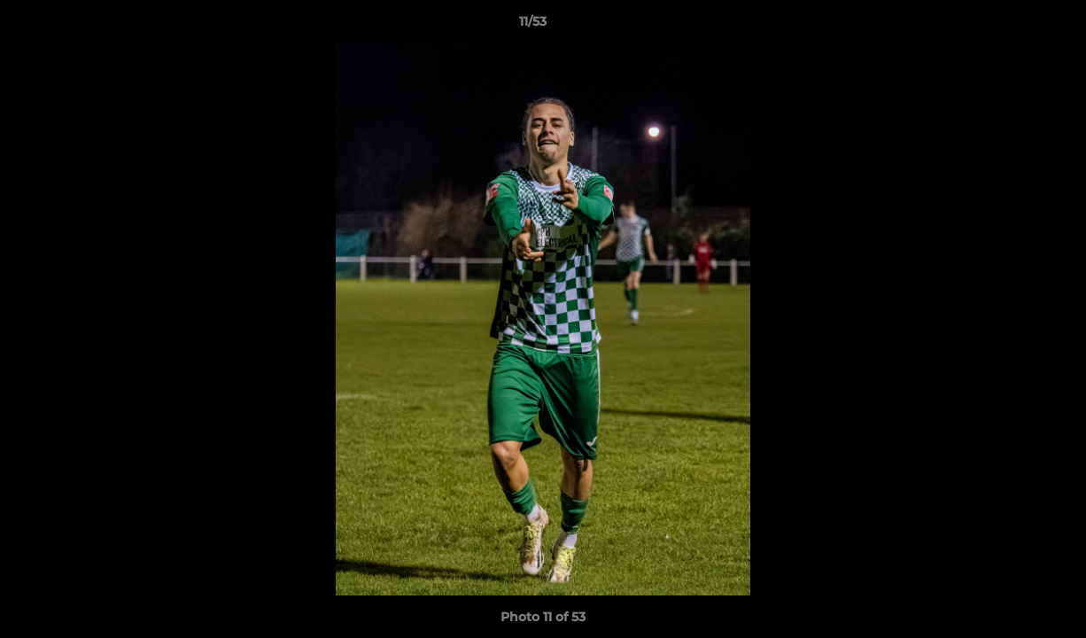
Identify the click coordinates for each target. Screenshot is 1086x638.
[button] (1011, 26)
